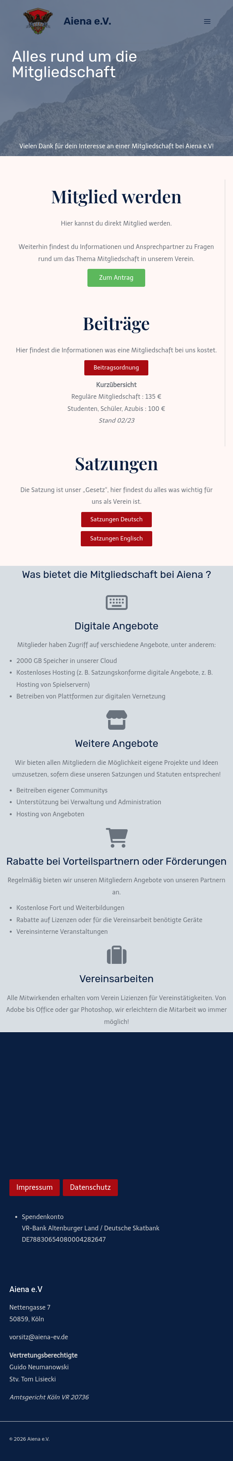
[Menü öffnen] (207, 21)
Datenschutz (90, 1187)
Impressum (34, 1187)
